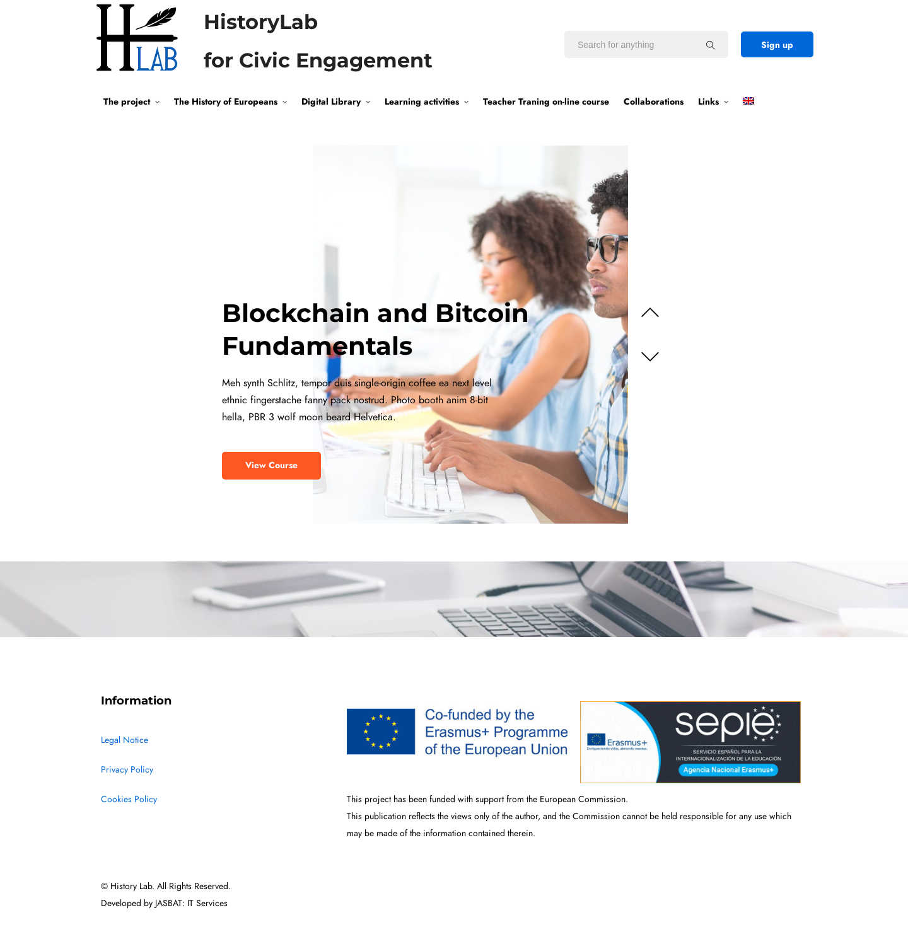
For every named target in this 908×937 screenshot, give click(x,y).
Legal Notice (124, 740)
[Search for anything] (711, 44)
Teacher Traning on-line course (546, 101)
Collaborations (654, 101)
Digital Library (331, 101)
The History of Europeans (225, 101)
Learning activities (422, 101)
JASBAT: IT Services (191, 903)
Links (708, 101)
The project (126, 101)
